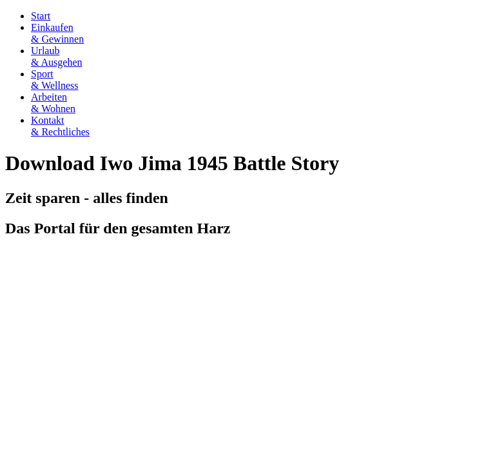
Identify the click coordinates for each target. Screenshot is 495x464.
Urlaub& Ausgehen (56, 56)
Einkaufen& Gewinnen (57, 33)
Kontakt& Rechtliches (60, 126)
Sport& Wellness (55, 79)
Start (40, 15)
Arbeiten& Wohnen (53, 103)
